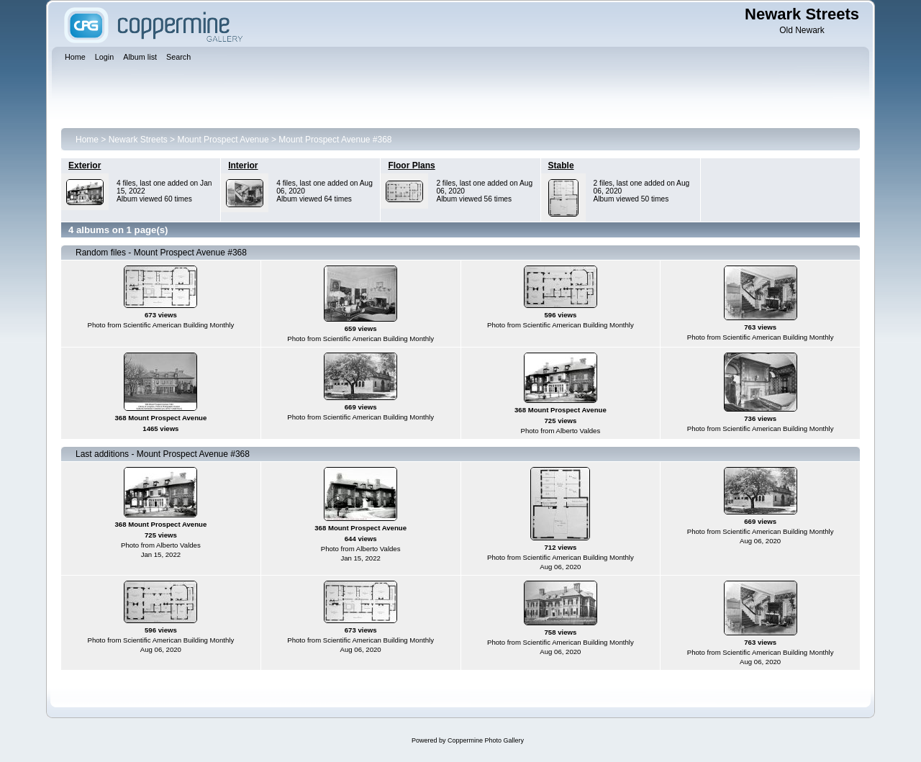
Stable (561, 165)
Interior (243, 165)
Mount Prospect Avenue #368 (334, 140)
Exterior (84, 165)
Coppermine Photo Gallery (486, 740)
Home (87, 140)
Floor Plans (411, 165)
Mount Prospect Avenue (222, 140)
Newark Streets (138, 140)
